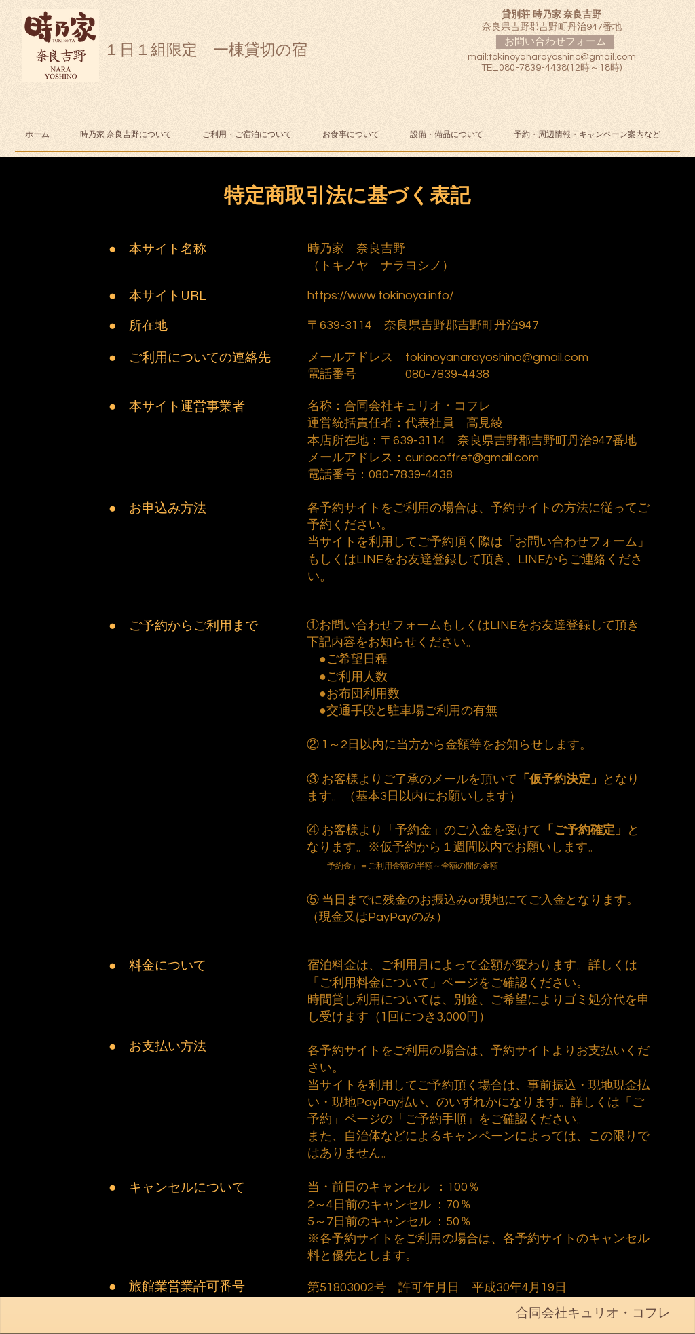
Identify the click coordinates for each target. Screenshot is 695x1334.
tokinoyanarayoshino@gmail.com (562, 57)
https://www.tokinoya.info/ (380, 295)
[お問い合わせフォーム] (555, 42)
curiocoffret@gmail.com (472, 457)
